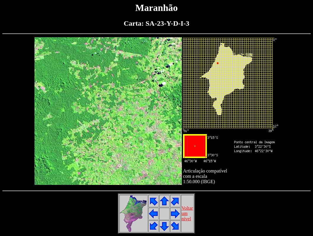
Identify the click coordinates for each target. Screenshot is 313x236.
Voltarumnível (187, 213)
